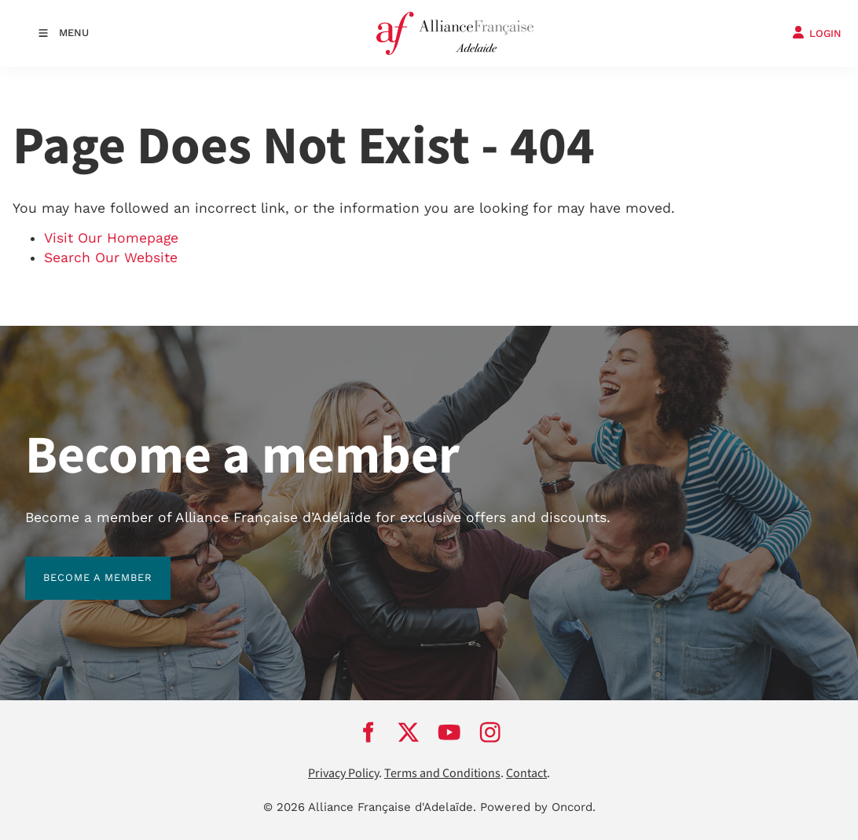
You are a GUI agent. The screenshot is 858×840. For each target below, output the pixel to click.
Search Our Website (111, 257)
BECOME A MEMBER (79, 566)
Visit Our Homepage (111, 238)
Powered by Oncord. (538, 807)
